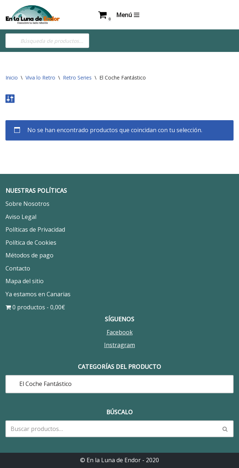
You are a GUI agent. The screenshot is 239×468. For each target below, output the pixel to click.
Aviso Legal (20, 217)
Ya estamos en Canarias (38, 294)
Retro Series (77, 77)
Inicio (11, 77)
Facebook (120, 332)
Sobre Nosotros (27, 204)
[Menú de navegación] (128, 14)
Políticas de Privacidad (35, 229)
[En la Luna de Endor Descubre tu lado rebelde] (32, 14)
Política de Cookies (30, 243)
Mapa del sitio (24, 281)
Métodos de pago (29, 255)
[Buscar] (111, 428)
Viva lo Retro (40, 77)
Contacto (17, 268)
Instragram (119, 345)
